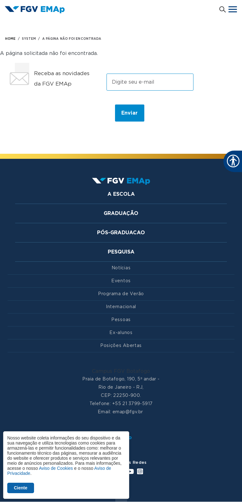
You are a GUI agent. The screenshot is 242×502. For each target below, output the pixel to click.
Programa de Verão (121, 294)
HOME (10, 38)
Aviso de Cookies (56, 468)
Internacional (121, 307)
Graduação (121, 213)
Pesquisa (121, 251)
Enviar (129, 113)
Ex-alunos (120, 333)
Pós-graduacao (121, 232)
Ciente (20, 487)
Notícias (121, 268)
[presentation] (58, 112)
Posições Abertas (121, 346)
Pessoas (121, 320)
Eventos (121, 281)
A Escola (121, 194)
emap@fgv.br (127, 412)
